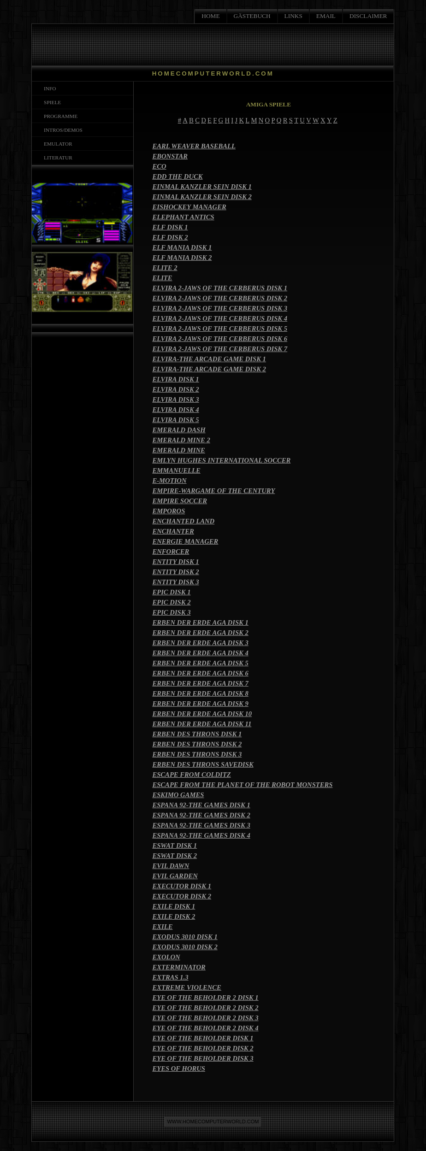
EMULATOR (56, 144)
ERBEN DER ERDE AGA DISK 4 (200, 653)
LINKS (293, 15)
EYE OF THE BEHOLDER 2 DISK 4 (205, 1028)
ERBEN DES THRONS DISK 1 (197, 734)
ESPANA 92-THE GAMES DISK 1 (201, 805)
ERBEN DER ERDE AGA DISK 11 (201, 724)
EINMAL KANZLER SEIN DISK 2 (201, 196)
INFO (48, 88)
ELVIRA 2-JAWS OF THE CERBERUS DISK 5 (219, 328)
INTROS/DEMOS (61, 130)
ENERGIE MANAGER (185, 541)
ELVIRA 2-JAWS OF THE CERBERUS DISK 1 (219, 288)
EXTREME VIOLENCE (186, 987)
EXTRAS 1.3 (170, 977)
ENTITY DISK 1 (175, 561)
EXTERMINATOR (178, 967)
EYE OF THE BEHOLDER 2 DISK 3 (205, 1018)
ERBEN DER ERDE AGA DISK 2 (200, 632)
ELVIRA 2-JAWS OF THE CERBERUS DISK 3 (219, 308)
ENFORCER (170, 551)
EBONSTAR (170, 156)
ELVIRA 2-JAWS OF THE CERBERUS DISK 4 (219, 318)
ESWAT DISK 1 (174, 845)
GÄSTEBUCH (252, 15)
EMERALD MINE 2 (181, 440)
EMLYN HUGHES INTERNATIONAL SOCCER (221, 460)
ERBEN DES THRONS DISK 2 (197, 744)
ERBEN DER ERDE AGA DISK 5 (200, 663)
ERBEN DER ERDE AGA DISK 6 (200, 673)
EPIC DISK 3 (171, 612)
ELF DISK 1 (170, 227)
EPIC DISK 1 (171, 592)
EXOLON (166, 957)
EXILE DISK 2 (173, 916)
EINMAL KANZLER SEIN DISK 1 (201, 186)
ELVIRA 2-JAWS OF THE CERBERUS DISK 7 (219, 348)
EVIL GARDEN (174, 876)
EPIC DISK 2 (171, 602)
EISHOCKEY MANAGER (189, 207)
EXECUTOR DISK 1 (181, 886)
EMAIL (326, 15)
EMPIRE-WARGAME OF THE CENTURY (213, 490)
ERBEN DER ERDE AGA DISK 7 (200, 683)
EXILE (162, 926)
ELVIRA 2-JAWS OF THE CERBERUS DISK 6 (219, 338)
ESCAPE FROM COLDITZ (191, 774)
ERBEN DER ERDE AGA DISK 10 (202, 713)
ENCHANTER (173, 531)
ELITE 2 (164, 267)
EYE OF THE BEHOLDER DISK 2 (202, 1048)
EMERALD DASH (178, 430)
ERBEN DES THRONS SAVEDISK (202, 764)
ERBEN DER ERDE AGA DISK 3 (200, 642)
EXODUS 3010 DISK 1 (184, 936)
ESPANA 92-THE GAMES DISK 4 (201, 835)
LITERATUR (56, 157)
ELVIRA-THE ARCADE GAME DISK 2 (209, 369)
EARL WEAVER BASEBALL (194, 146)
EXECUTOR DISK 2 (181, 896)
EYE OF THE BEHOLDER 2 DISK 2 (205, 1007)
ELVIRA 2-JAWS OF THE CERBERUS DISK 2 (219, 298)
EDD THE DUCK (177, 176)
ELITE (162, 278)
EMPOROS (168, 511)
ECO (159, 166)
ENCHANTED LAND (183, 521)
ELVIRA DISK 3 (175, 399)
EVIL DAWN (170, 865)
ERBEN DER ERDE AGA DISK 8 (200, 693)
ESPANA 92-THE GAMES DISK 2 (201, 815)
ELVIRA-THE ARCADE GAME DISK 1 (209, 359)
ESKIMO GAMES (178, 795)
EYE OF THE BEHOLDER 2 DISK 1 (205, 997)
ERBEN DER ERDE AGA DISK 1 (200, 622)
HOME (210, 15)
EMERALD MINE (178, 450)
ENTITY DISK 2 (175, 572)
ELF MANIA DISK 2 (182, 257)
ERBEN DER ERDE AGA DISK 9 (200, 703)
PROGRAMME (59, 116)
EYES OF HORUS (178, 1068)
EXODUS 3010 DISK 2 (184, 947)
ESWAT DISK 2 (174, 855)
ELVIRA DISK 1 (175, 379)
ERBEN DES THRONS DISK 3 (197, 754)
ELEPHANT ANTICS (183, 217)
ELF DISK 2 (170, 237)
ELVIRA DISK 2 (175, 389)
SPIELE (51, 102)
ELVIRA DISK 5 (175, 419)
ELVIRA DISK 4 (175, 409)
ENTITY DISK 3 (175, 582)
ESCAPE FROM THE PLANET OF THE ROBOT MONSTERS (242, 784)
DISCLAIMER (368, 15)
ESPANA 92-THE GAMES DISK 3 (201, 825)
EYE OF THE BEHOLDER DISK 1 (202, 1038)
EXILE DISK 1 (173, 906)
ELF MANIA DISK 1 (182, 247)
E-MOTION (169, 480)
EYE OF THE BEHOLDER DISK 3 (202, 1058)
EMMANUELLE (176, 470)
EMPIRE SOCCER (179, 501)
